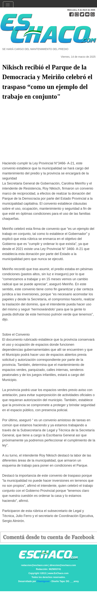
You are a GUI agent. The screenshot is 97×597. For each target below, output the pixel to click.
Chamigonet (43, 581)
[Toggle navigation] (8, 5)
